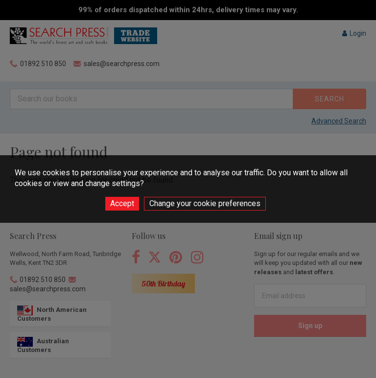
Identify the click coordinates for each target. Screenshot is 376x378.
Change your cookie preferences (204, 203)
